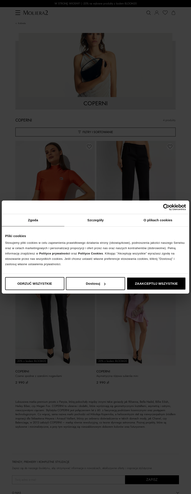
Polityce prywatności (54, 253)
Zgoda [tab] (33, 220)
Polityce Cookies (90, 253)
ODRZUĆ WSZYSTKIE (34, 283)
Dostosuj (96, 283)
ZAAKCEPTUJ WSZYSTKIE (156, 283)
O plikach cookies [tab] (158, 220)
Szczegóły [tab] (95, 220)
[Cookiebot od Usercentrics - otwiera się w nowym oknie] (166, 207)
